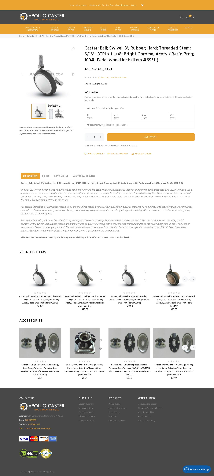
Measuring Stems (86, 408)
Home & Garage (55, 29)
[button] (73, 48)
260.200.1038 (27, 420)
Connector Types (153, 29)
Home (21, 36)
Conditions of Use (146, 412)
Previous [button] (185, 252)
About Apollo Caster (147, 404)
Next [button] (192, 252)
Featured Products (116, 420)
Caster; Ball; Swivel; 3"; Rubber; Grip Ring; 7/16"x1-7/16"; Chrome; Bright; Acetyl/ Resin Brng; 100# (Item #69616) (129, 300)
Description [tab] (30, 176)
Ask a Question (141, 154)
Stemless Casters (86, 412)
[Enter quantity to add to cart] (94, 137)
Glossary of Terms (87, 416)
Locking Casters (134, 29)
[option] (40, 283)
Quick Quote (114, 412)
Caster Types (71, 29)
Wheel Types (118, 29)
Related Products (173, 29)
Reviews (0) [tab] (61, 176)
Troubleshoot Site (87, 420)
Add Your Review (118, 77)
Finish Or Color (87, 29)
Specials (112, 416)
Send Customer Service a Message (35, 428)
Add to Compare (117, 154)
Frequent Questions (117, 408)
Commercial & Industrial (32, 29)
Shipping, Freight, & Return (150, 408)
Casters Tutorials (86, 404)
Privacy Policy (144, 416)
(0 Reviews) (103, 77)
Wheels (189, 28)
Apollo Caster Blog (146, 420)
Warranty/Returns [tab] (84, 176)
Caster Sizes (103, 29)
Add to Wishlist (94, 154)
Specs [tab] (45, 176)
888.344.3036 (29, 424)
